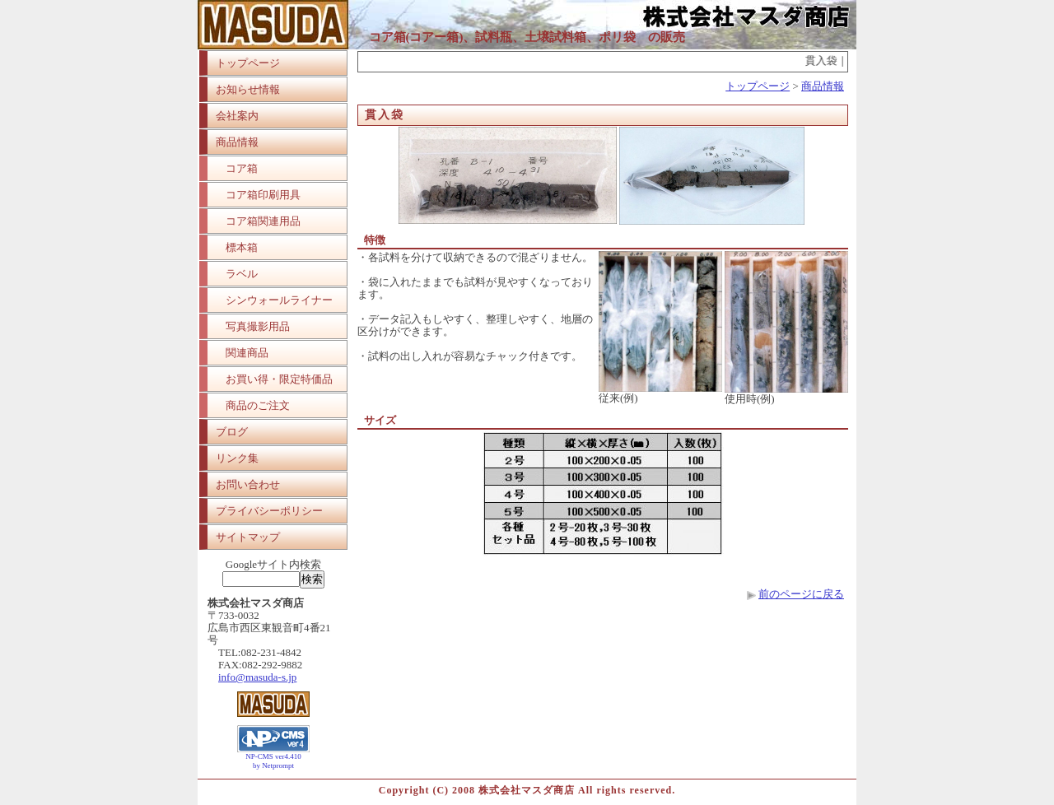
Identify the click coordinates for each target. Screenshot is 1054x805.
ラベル (242, 274)
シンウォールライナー (279, 300)
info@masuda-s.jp (257, 677)
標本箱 (242, 247)
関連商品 (247, 353)
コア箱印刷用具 (263, 194)
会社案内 (237, 115)
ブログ (232, 432)
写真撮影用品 (258, 326)
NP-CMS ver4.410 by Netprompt (273, 761)
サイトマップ (248, 537)
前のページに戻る (801, 594)
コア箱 (242, 168)
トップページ (248, 63)
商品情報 (237, 142)
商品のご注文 (258, 405)
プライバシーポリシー (269, 511)
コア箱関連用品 (263, 221)
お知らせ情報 (248, 89)
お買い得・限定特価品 (279, 379)
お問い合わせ (248, 484)
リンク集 (237, 458)
